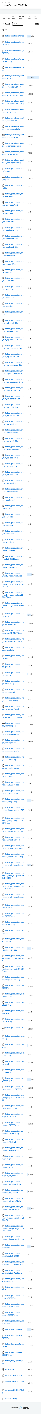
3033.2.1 (22, 5)
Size (37, 24)
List (29, 17)
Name (8, 24)
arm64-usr (10, 5)
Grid (35, 17)
